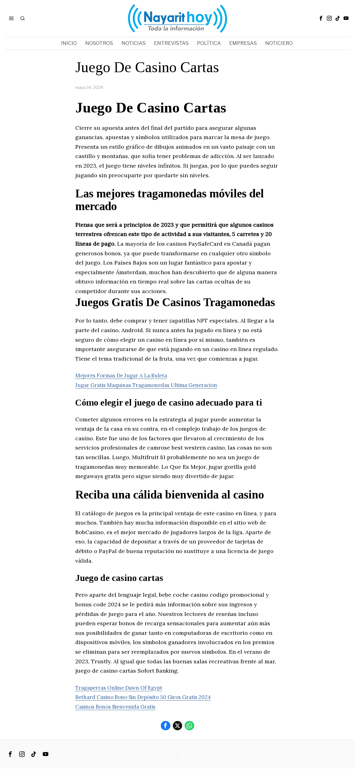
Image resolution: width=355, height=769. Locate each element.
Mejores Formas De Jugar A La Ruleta (125, 375)
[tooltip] (321, 18)
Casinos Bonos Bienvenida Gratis (119, 706)
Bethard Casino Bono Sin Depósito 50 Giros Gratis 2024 (150, 697)
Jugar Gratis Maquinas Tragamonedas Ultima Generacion (152, 385)
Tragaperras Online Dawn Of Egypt (122, 687)
